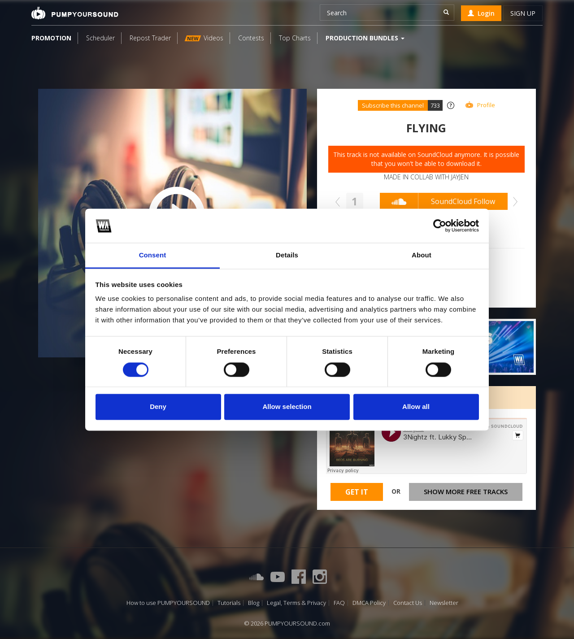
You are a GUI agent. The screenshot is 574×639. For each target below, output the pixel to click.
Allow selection (286, 407)
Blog (253, 603)
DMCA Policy (369, 603)
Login (481, 13)
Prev (340, 202)
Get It (356, 492)
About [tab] (421, 255)
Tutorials (228, 603)
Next (513, 202)
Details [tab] (287, 255)
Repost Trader (150, 38)
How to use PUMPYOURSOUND (168, 603)
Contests (251, 38)
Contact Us (407, 603)
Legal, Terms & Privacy (296, 603)
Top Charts (295, 38)
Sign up (522, 13)
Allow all (416, 407)
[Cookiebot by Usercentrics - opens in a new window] (439, 225)
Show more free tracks (466, 491)
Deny (158, 407)
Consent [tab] (152, 255)
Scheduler (100, 38)
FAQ (339, 603)
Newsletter (444, 603)
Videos (204, 38)
